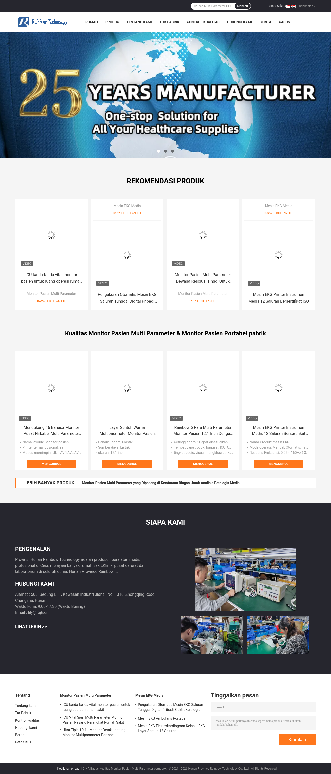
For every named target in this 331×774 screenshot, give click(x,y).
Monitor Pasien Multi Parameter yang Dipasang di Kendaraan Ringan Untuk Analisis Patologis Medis (161, 483)
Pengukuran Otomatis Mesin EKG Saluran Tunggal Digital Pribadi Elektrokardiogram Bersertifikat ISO (127, 298)
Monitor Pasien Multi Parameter (51, 294)
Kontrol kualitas (203, 22)
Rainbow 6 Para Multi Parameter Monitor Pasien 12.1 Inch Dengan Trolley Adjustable (202, 431)
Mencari (242, 6)
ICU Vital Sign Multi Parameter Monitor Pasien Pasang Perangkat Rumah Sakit (93, 719)
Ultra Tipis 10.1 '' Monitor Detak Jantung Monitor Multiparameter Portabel (94, 732)
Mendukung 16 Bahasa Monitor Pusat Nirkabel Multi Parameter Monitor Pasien (51, 431)
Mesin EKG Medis (127, 206)
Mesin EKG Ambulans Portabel (162, 718)
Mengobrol (51, 464)
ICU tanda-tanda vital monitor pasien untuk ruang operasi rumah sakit (51, 278)
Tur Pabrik (169, 22)
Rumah (91, 22)
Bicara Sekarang (278, 6)
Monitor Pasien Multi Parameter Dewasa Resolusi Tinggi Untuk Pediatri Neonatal (203, 278)
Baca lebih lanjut (51, 301)
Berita (265, 22)
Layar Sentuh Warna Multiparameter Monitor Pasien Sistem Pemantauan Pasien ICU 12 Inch (127, 431)
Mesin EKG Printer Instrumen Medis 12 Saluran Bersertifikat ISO (278, 298)
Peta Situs (23, 742)
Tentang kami (139, 22)
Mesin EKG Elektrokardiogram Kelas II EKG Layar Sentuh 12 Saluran (171, 728)
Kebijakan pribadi (68, 768)
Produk (112, 22)
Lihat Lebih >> (31, 626)
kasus (284, 22)
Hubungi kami (239, 22)
